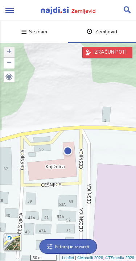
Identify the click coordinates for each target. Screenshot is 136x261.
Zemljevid (102, 31)
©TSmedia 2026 (119, 258)
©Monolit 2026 (90, 258)
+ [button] (9, 52)
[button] (9, 76)
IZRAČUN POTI (110, 52)
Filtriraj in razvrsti (68, 247)
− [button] (9, 63)
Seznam (34, 31)
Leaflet (68, 258)
